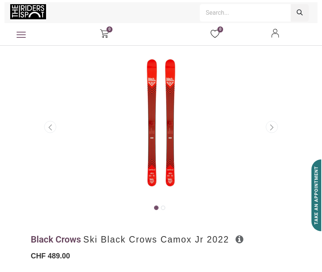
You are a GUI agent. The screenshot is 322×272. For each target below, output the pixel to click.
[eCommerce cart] (104, 33)
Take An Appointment (316, 195)
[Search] (300, 13)
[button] (50, 127)
